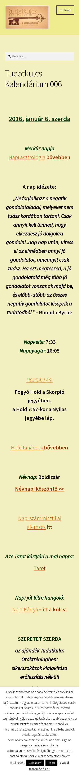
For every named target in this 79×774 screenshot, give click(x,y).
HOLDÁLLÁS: (39, 380)
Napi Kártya (25, 609)
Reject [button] (51, 763)
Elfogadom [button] (34, 763)
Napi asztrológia (27, 157)
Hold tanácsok (27, 447)
